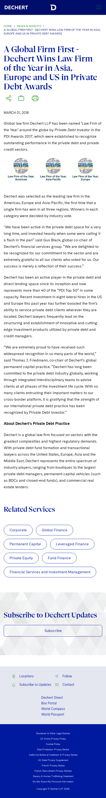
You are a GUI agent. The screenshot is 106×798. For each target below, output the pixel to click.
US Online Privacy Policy (53, 738)
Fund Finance (59, 558)
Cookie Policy (53, 744)
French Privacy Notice (53, 765)
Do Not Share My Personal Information (53, 781)
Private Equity (21, 558)
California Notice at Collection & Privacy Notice (53, 754)
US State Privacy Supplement (53, 760)
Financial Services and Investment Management (50, 572)
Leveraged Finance (72, 544)
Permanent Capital (25, 544)
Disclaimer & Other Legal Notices (53, 733)
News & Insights (29, 26)
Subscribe (53, 630)
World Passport (52, 714)
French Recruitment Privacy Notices (53, 770)
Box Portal (49, 703)
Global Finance (54, 530)
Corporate (18, 530)
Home (8, 26)
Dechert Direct (52, 697)
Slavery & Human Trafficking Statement (53, 776)
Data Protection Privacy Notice (53, 749)
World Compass (53, 709)
